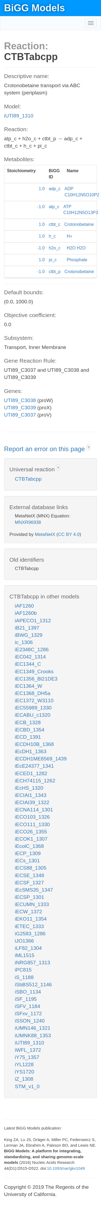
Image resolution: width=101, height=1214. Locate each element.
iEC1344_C (28, 664)
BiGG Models (34, 7)
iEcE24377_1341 (34, 766)
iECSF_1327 (29, 882)
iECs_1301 (27, 860)
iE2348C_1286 (32, 649)
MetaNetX (45, 534)
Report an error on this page (45, 449)
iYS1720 (24, 1072)
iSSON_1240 (30, 1021)
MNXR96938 (28, 522)
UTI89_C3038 (20, 400)
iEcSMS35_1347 (34, 890)
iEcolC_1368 (29, 846)
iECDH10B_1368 (34, 744)
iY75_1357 (27, 1057)
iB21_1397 (27, 628)
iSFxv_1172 (28, 1013)
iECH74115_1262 (35, 780)
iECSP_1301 (29, 897)
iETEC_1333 (29, 926)
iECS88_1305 (30, 868)
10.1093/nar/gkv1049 (66, 1168)
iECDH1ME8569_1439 (41, 758)
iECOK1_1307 (31, 839)
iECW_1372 (28, 911)
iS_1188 (24, 977)
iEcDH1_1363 (30, 751)
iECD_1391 (28, 737)
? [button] (88, 448)
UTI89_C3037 (20, 415)
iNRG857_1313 (32, 962)
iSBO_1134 (28, 992)
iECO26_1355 (31, 831)
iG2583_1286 (30, 933)
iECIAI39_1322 (32, 802)
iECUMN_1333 (32, 904)
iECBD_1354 (29, 730)
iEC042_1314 (30, 657)
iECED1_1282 (31, 773)
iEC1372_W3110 (34, 700)
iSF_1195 (26, 999)
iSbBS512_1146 (33, 984)
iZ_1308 (24, 1079)
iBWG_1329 (28, 635)
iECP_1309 (28, 853)
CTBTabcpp (28, 479)
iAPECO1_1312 (33, 620)
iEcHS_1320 (29, 788)
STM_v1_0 (27, 1086)
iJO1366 (24, 941)
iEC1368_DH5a (32, 693)
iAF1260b (26, 613)
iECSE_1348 (29, 875)
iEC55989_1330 (33, 708)
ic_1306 (24, 642)
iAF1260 (24, 606)
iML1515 (24, 955)
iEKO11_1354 (31, 919)
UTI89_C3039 (20, 407)
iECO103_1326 (32, 817)
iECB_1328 (28, 722)
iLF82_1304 (28, 948)
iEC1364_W (28, 686)
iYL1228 (24, 1064)
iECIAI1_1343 (30, 795)
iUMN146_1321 (32, 1028)
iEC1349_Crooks (34, 671)
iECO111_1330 (32, 824)
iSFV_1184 (27, 1006)
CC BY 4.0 (68, 534)
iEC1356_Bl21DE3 (36, 679)
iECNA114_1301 (34, 809)
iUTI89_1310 (18, 116)
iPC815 (23, 970)
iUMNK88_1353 (33, 1035)
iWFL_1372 (28, 1050)
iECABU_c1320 (32, 715)
